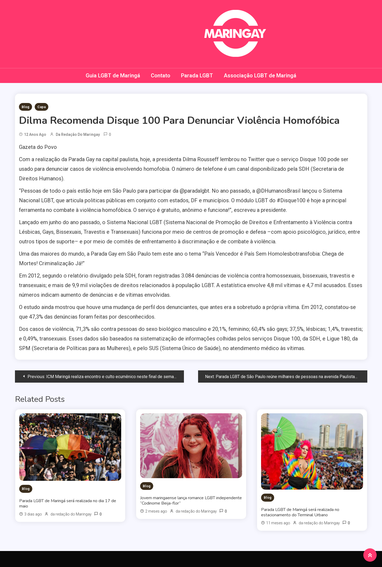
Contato (160, 75)
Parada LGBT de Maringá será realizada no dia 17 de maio (67, 503)
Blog (25, 107)
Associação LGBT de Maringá (260, 75)
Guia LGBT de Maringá (113, 75)
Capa (41, 107)
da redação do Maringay (78, 134)
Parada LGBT (197, 75)
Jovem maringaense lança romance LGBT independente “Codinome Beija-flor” (191, 500)
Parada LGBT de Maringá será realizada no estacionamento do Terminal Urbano (300, 512)
